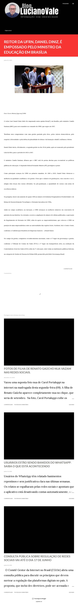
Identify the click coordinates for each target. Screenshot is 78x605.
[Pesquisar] (66, 3)
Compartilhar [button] (68, 268)
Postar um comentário (21, 404)
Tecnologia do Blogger (39, 598)
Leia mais (71, 404)
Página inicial (8, 30)
